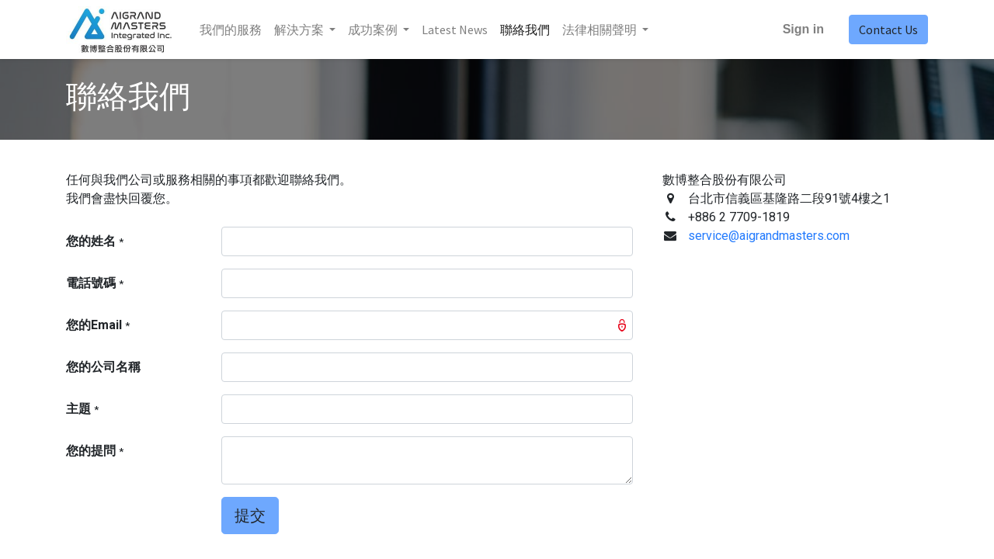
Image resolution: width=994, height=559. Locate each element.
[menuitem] (230, 29)
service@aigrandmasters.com (769, 235)
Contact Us (888, 29)
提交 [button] (250, 515)
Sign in (803, 29)
